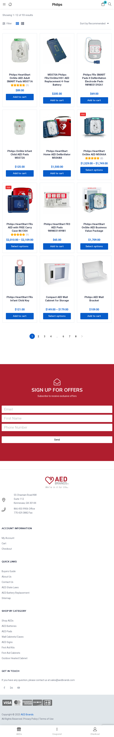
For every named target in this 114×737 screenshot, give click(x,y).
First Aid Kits (8, 647)
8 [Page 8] (75, 336)
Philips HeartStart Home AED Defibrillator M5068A (57, 154)
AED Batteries (9, 626)
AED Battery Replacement (15, 592)
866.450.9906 (21, 508)
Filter (7, 23)
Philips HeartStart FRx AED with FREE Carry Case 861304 (20, 227)
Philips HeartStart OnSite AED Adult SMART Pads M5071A (20, 78)
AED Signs (7, 642)
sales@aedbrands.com (62, 680)
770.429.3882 (21, 512)
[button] (103, 4)
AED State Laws (10, 587)
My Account (8, 538)
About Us (6, 576)
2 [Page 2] (38, 336)
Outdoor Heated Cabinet (14, 658)
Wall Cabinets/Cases (13, 636)
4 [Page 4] (51, 336)
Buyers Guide (9, 571)
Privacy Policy (30, 719)
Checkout (7, 548)
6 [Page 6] (63, 336)
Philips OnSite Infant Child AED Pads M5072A (19, 154)
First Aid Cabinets (11, 653)
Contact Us (7, 582)
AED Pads (7, 631)
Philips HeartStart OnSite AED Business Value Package (94, 227)
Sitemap (6, 598)
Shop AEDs (7, 620)
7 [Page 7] (69, 336)
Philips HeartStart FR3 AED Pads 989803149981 (57, 227)
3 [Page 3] (44, 336)
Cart (4, 543)
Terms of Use (46, 719)
